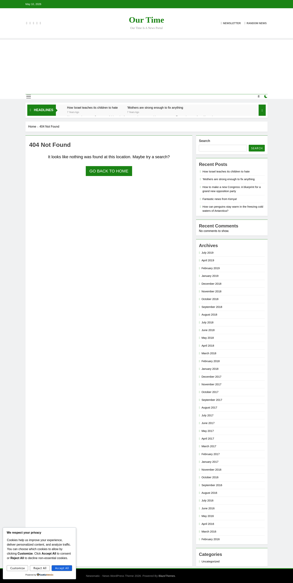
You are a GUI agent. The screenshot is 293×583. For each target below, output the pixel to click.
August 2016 (209, 492)
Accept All (62, 568)
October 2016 (209, 477)
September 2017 (211, 399)
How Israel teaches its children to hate (92, 107)
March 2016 (208, 531)
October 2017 (209, 392)
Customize (17, 568)
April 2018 (207, 345)
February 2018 (210, 361)
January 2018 (209, 368)
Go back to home (109, 171)
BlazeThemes (167, 575)
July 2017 (207, 415)
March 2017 (208, 446)
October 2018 (209, 299)
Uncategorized (210, 561)
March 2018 (208, 353)
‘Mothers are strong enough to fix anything (155, 107)
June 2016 (208, 508)
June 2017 (208, 423)
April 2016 (207, 523)
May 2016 (207, 516)
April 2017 (207, 438)
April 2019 (207, 260)
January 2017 (209, 461)
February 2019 (210, 268)
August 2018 (209, 314)
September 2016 (211, 485)
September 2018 (211, 306)
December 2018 (211, 283)
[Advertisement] (146, 66)
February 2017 (210, 454)
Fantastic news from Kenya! (219, 199)
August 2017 (209, 407)
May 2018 (207, 337)
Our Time (146, 20)
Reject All (39, 568)
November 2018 (211, 291)
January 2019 (209, 275)
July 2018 (207, 322)
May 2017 (207, 430)
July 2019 (207, 252)
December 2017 (211, 376)
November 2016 (211, 469)
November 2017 (211, 384)
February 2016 (210, 539)
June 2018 (208, 330)
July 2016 (207, 500)
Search (204, 141)
